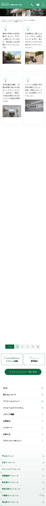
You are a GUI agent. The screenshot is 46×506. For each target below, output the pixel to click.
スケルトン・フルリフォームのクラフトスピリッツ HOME (17, 20)
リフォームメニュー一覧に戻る (23, 372)
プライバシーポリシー (12, 441)
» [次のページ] (38, 346)
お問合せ (6, 421)
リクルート (7, 428)
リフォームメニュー (6, 21)
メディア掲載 (8, 414)
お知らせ (6, 434)
